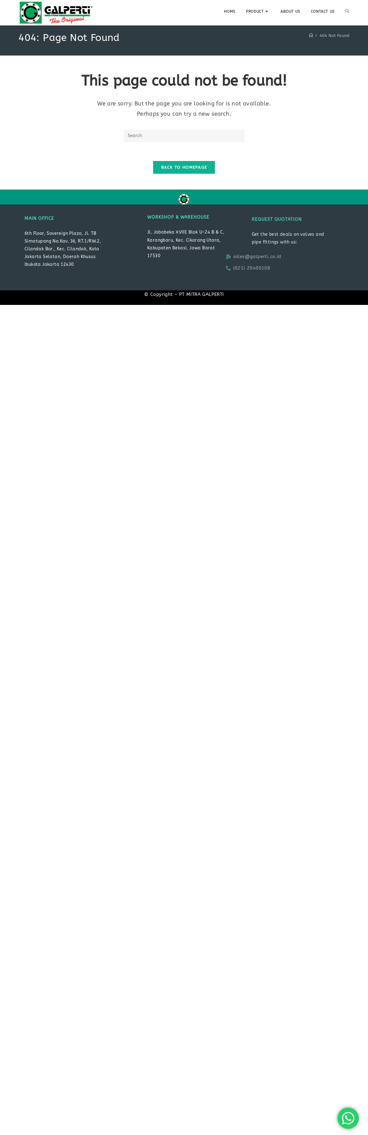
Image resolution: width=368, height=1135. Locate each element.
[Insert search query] (184, 136)
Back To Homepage (184, 167)
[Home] (311, 35)
